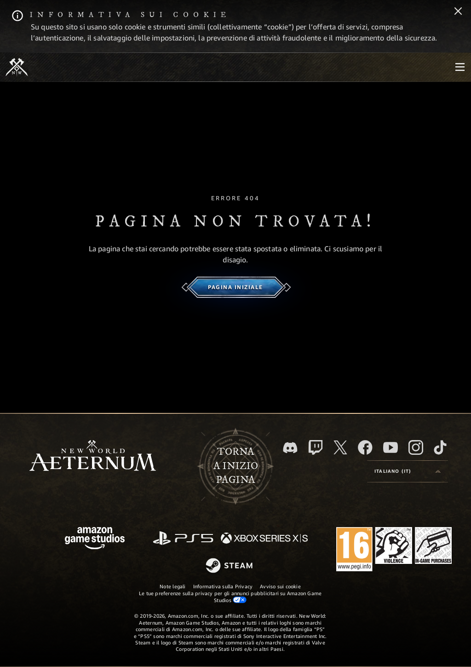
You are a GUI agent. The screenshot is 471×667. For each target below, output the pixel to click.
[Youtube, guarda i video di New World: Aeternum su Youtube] (390, 447)
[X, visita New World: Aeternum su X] (340, 447)
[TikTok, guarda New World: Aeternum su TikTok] (440, 447)
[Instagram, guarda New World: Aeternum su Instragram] (415, 447)
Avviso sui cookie (280, 586)
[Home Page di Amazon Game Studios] (95, 539)
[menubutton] (460, 67)
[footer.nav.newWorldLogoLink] (92, 456)
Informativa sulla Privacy (223, 586)
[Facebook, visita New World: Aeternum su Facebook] (365, 447)
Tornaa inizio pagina (235, 466)
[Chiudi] (458, 12)
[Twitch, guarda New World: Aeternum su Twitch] (315, 447)
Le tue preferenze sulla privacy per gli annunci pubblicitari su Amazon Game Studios (230, 596)
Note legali (172, 586)
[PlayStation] (183, 539)
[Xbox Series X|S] (264, 538)
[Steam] (230, 566)
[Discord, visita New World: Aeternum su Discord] (290, 447)
